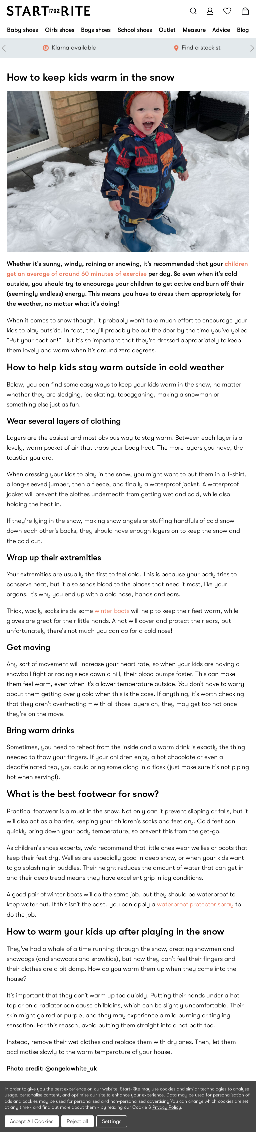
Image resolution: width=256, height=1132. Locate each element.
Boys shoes (96, 30)
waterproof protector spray (196, 904)
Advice (221, 30)
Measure (194, 30)
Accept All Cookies (31, 1121)
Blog (243, 30)
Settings (111, 1121)
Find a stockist (214, 47)
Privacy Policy (166, 1107)
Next (251, 48)
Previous (5, 48)
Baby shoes (22, 30)
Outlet (167, 30)
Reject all (77, 1121)
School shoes (135, 30)
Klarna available (87, 47)
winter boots (113, 611)
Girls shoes (59, 30)
